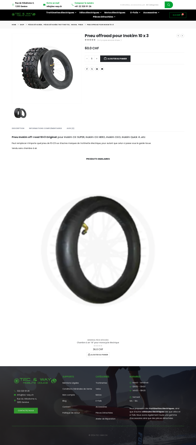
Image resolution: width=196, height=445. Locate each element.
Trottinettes (101, 383)
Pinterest (97, 69)
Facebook (87, 69)
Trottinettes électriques (60, 12)
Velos (98, 389)
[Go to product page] (98, 250)
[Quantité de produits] (92, 58)
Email (102, 69)
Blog (64, 400)
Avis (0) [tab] (70, 128)
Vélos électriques (89, 12)
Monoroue (91, 340)
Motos (99, 395)
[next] (182, 36)
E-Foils (134, 12)
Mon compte (68, 395)
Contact (66, 406)
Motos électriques (114, 12)
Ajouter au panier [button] (99, 355)
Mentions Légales (70, 383)
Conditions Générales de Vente (77, 389)
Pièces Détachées (103, 16)
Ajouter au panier (117, 58)
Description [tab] (18, 128)
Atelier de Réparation (105, 418)
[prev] (178, 36)
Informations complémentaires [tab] (45, 128)
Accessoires (150, 12)
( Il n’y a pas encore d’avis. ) (109, 40)
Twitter (92, 69)
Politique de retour (71, 412)
